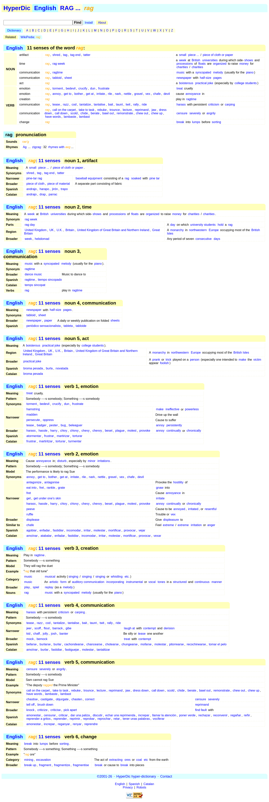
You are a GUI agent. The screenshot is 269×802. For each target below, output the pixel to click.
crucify (82, 88)
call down (61, 113)
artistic (53, 582)
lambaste (70, 116)
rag (127, 178)
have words (53, 116)
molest (131, 430)
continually (173, 430)
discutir (98, 715)
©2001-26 (104, 776)
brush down (45, 704)
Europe (214, 230)
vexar (157, 535)
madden (31, 414)
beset (108, 430)
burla (49, 368)
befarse (31, 644)
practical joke (204, 83)
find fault (201, 710)
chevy (86, 430)
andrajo (31, 189)
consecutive (204, 238)
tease (56, 104)
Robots (141, 787)
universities (210, 60)
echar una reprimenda (120, 715)
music (181, 72)
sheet (68, 77)
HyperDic (16, 8)
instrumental (134, 582)
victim (257, 359)
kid (28, 633)
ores (127, 759)
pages (217, 77)
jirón (55, 189)
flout (47, 628)
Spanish (134, 784)
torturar (77, 436)
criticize (42, 710)
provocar (130, 530)
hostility (178, 482)
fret (41, 487)
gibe (68, 628)
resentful (210, 509)
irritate (100, 93)
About (102, 22)
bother (78, 93)
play (27, 587)
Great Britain (43, 354)
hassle (42, 430)
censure (182, 113)
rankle (51, 487)
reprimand (142, 109)
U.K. (60, 230)
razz (66, 104)
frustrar (49, 436)
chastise (32, 699)
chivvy (74, 430)
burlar (57, 644)
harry (53, 430)
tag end (75, 54)
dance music (33, 274)
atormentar (33, 436)
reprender (60, 718)
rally (136, 104)
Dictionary (14, 30)
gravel (138, 93)
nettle (127, 93)
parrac (53, 194)
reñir (247, 715)
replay (49, 587)
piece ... (193, 54)
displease (32, 519)
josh (53, 633)
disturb (61, 461)
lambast (84, 116)
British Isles (241, 352)
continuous (202, 582)
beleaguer (75, 425)
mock (30, 639)
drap (43, 194)
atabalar (46, 535)
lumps (196, 122)
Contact (166, 776)
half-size (205, 77)
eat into (31, 487)
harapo (44, 189)
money (244, 63)
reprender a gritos (38, 718)
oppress (48, 420)
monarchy (177, 230)
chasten (76, 699)
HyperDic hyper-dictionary (136, 776)
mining (28, 759)
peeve (30, 509)
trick (168, 359)
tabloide (81, 326)
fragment (45, 765)
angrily (210, 113)
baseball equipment (89, 178)
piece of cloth (35, 183)
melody (218, 72)
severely (195, 113)
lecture (127, 109)
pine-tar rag (34, 178)
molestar (99, 530)
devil (167, 93)
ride (144, 104)
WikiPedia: (30, 37)
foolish (164, 363)
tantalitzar (103, 649)
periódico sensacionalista (43, 326)
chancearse (94, 644)
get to (67, 93)
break (180, 122)
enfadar (45, 530)
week (182, 60)
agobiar (31, 530)
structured (180, 582)
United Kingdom (35, 230)
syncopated (203, 72)
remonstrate (125, 113)
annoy (56, 93)
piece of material (58, 183)
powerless (192, 409)
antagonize (33, 482)
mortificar (114, 530)
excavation (43, 759)
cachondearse (74, 644)
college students (246, 83)
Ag (25, 147)
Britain (69, 230)
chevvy (97, 430)
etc (146, 759)
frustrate (103, 88)
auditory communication (88, 582)
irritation (196, 525)
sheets (115, 320)
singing (73, 576)
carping (230, 104)
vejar (142, 530)
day (172, 224)
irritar (87, 530)
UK (51, 230)
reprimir (75, 718)
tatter (86, 54)
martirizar (63, 436)
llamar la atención (164, 715)
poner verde (187, 715)
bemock (42, 639)
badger (41, 425)
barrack (57, 628)
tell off (30, 704)
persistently (174, 425)
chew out (142, 113)
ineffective (172, 409)
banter (64, 633)
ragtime (57, 72)
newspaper (184, 77)
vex (147, 93)
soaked (136, 178)
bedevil (71, 88)
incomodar (74, 530)
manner (217, 582)
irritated (193, 509)
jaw (154, 109)
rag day (30, 224)
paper (48, 320)
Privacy (128, 787)
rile (110, 93)
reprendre (91, 724)
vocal (152, 582)
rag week (58, 63)
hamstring (33, 409)
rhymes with (59, 147)
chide (84, 113)
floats (202, 63)
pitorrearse (176, 644)
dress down (141, 690)
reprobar (89, 718)
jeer (29, 628)
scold (73, 113)
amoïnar (32, 535)
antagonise (51, 482)
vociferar (158, 718)
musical (50, 576)
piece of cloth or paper (218, 54)
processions (185, 63)
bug (63, 425)
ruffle (29, 514)
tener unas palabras (136, 718)
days (217, 238)
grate (61, 487)
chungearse (129, 644)
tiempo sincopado (50, 279)
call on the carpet (64, 109)
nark (118, 93)
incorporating (115, 582)
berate (95, 113)
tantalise (99, 104)
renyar (77, 724)
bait (110, 104)
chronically (194, 430)
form (63, 582)
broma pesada (33, 368)
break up (30, 765)
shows (248, 60)
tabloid (56, 77)
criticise (56, 710)
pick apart (70, 710)
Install (89, 22)
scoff (37, 628)
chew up (157, 113)
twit (128, 104)
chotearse (112, 644)
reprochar (104, 718)
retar (116, 718)
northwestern (198, 230)
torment (57, 88)
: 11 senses (44, 160)
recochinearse (196, 644)
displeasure (171, 519)
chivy (63, 430)
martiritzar (46, 441)
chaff (36, 633)
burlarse (45, 644)
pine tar (154, 178)
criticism (213, 104)
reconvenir (220, 715)
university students (203, 224)
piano (250, 72)
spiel (36, 587)
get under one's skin (47, 498)
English (45, 8)
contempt (149, 628)
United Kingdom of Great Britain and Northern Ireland (113, 230)
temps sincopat (35, 285)
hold (220, 224)
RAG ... (70, 8)
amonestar (33, 715)
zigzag (36, 147)
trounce (115, 109)
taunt (119, 104)
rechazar (204, 715)
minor (91, 461)
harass (181, 104)
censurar (50, 715)
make (242, 359)
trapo (64, 189)
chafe (157, 93)
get (28, 498)
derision (169, 628)
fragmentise (81, 765)
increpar (143, 715)
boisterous (186, 83)
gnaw (159, 487)
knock (30, 710)
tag (65, 54)
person (194, 359)
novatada (61, 368)
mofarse (146, 644)
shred (56, 54)
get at (90, 93)
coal (139, 759)
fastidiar (58, 530)
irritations (103, 461)
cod (74, 104)
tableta (68, 326)
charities (182, 67)
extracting (115, 759)
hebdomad (42, 238)
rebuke (102, 109)
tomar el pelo (218, 644)
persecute (33, 420)
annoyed (179, 509)
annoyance (193, 93)
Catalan (148, 784)
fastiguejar (72, 649)
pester (53, 425)
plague (120, 430)
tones (161, 582)
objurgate (62, 699)
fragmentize (62, 765)
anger (211, 525)
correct (90, 699)
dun (92, 88)
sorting (216, 122)
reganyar (64, 724)
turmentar (74, 441)
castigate (47, 699)
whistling (116, 576)
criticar (63, 715)
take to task (86, 109)
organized (219, 63)
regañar (235, 715)
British (196, 60)
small (182, 54)
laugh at (129, 628)
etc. (127, 576)
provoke (144, 430)
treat (180, 88)
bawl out (108, 113)
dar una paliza (80, 715)
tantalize (85, 104)
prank (156, 359)
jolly (45, 633)
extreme (168, 525)
